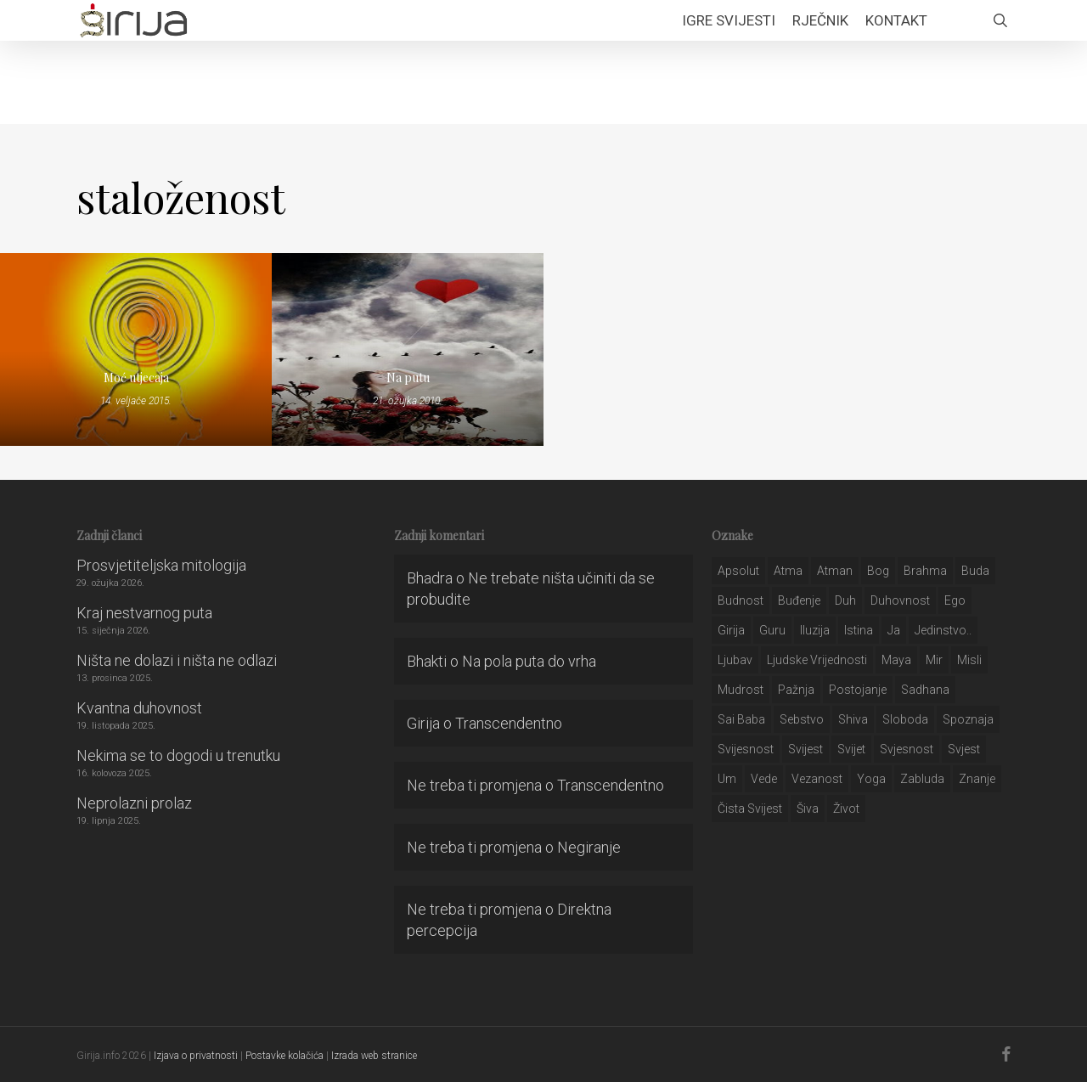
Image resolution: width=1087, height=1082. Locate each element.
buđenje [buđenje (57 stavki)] (799, 600)
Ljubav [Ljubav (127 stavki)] (735, 660)
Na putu (408, 377)
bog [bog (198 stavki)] (878, 571)
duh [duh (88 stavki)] (845, 600)
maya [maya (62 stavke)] (896, 660)
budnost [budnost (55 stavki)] (740, 600)
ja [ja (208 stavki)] (893, 630)
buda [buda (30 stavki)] (975, 571)
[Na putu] (408, 349)
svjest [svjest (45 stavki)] (964, 749)
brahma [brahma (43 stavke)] (925, 571)
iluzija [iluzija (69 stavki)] (815, 630)
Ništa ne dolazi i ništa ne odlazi (176, 660)
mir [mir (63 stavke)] (934, 660)
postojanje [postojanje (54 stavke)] (858, 689)
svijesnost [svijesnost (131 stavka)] (746, 749)
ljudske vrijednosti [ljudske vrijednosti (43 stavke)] (817, 660)
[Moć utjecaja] (136, 349)
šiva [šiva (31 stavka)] (808, 808)
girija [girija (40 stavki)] (731, 630)
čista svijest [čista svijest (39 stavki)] (750, 808)
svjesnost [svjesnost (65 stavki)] (906, 749)
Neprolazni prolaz (134, 803)
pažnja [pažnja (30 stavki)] (796, 689)
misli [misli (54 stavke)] (969, 660)
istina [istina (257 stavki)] (858, 630)
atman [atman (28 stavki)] (835, 571)
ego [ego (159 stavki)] (955, 600)
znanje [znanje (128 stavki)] (977, 779)
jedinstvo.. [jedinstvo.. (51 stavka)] (943, 630)
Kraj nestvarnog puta (144, 613)
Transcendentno (508, 723)
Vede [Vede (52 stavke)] (764, 779)
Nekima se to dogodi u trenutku (178, 755)
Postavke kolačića (284, 1056)
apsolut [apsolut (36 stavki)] (738, 571)
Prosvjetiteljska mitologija (161, 565)
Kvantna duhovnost (139, 708)
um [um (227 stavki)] (727, 779)
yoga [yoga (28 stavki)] (871, 779)
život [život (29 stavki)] (846, 808)
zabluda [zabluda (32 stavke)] (922, 779)
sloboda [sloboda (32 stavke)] (905, 719)
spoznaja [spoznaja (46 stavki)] (968, 719)
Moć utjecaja (136, 377)
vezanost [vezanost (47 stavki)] (816, 779)
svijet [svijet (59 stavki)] (851, 749)
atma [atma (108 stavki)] (788, 571)
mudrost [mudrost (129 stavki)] (740, 689)
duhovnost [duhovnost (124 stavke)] (900, 600)
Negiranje (589, 847)
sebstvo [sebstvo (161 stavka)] (802, 719)
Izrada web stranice (374, 1056)
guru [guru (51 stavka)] (772, 630)
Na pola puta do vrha (529, 661)
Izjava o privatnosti (196, 1056)
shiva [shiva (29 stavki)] (853, 719)
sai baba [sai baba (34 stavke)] (741, 719)
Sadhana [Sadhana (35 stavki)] (925, 689)
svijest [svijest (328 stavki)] (805, 749)
